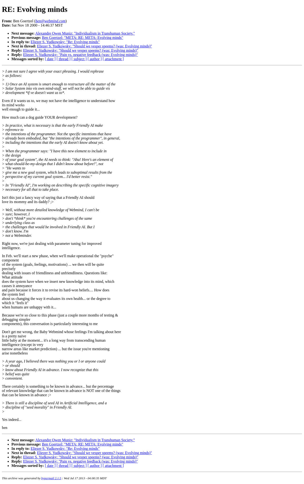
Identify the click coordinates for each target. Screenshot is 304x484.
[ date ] (50, 59)
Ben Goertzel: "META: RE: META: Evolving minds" (82, 38)
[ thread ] (64, 59)
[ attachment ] (113, 59)
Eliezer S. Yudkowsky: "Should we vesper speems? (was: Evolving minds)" (94, 46)
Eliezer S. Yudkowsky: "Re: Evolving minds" (65, 42)
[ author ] (95, 59)
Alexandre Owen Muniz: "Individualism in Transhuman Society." (85, 33)
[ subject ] (79, 59)
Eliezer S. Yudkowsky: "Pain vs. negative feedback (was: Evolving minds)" (80, 55)
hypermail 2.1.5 (51, 478)
